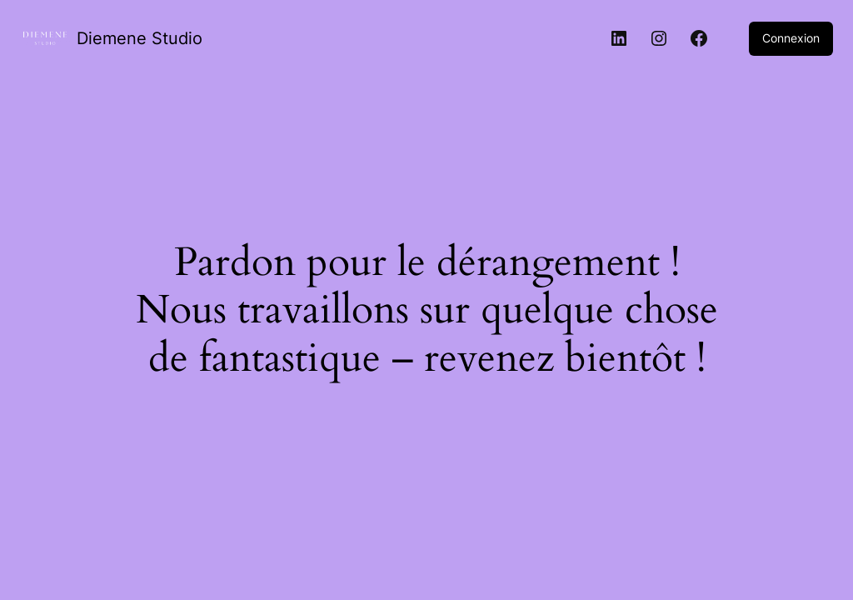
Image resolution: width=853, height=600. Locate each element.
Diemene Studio (139, 38)
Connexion (791, 38)
